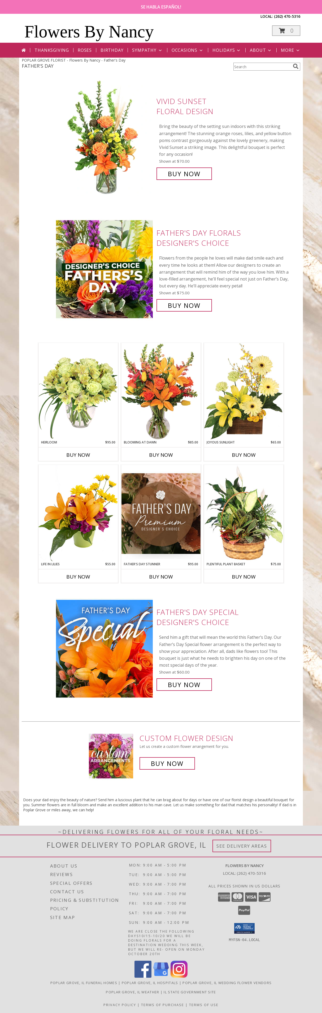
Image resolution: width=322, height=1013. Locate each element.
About (261, 50)
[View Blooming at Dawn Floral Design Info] (161, 391)
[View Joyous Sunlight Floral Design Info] (244, 391)
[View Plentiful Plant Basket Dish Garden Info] (244, 513)
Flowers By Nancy (89, 31)
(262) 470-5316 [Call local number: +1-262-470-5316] (287, 16)
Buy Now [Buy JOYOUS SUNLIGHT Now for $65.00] (244, 454)
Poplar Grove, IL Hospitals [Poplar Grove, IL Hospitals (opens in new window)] (150, 982)
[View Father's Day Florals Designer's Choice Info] (105, 269)
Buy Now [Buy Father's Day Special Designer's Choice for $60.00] (184, 684)
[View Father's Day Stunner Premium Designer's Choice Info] (161, 513)
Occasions (188, 50)
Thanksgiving (51, 50)
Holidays (226, 50)
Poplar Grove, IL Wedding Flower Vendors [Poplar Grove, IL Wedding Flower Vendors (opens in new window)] (227, 982)
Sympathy (147, 50)
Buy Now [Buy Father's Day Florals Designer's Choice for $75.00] (184, 305)
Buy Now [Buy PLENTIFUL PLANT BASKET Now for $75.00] (244, 576)
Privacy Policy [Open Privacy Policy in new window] (119, 1004)
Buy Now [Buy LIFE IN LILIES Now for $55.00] (78, 576)
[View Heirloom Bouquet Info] (78, 391)
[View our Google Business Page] (161, 976)
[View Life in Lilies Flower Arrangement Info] (78, 513)
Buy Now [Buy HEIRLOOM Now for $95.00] (78, 454)
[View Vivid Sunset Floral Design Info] (105, 137)
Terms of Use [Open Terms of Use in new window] (204, 1004)
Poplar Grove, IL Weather (132, 992)
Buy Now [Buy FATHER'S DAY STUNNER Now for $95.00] (161, 576)
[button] (286, 30)
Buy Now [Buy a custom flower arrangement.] (167, 763)
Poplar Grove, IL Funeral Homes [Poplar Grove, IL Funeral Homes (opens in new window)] (83, 982)
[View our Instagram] (179, 976)
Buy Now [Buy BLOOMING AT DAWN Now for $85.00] (161, 454)
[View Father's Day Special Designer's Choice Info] (105, 648)
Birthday (112, 50)
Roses (85, 50)
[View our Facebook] (142, 976)
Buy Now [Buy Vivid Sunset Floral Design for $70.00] (184, 173)
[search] (295, 66)
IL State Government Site (190, 992)
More (290, 50)
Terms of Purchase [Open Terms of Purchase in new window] (162, 1004)
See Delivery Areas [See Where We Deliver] (241, 846)
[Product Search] (262, 66)
